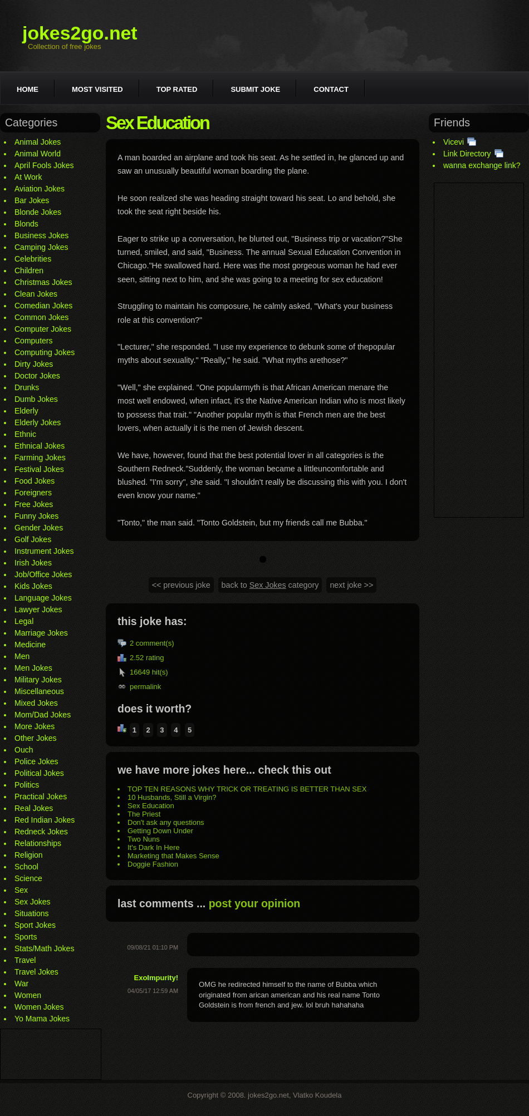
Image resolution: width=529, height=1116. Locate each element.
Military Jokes (38, 679)
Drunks (26, 387)
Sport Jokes (35, 925)
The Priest (144, 814)
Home (27, 89)
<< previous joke (181, 585)
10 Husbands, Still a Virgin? (172, 797)
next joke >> (351, 585)
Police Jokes (36, 761)
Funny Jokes (36, 516)
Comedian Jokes (43, 305)
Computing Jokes (44, 352)
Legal (23, 621)
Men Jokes (33, 667)
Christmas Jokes (43, 282)
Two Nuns (144, 839)
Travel (25, 960)
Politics (26, 784)
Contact (331, 89)
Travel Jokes (36, 971)
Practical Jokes (40, 796)
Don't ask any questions (166, 822)
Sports (25, 936)
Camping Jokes (41, 247)
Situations (31, 913)
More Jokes (34, 726)
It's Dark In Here (154, 847)
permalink (145, 686)
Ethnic (25, 434)
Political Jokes (39, 773)
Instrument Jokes (44, 551)
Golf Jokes (32, 539)
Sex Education (151, 806)
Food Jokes (34, 480)
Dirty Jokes (33, 364)
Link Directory (467, 153)
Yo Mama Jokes (42, 1018)
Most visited (97, 89)
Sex (21, 890)
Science (28, 878)
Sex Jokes (32, 901)
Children (28, 270)
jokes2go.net (80, 32)
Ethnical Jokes (39, 445)
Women (27, 995)
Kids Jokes (33, 586)
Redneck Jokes (41, 831)
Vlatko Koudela (317, 1095)
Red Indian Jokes (44, 819)
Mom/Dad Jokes (42, 714)
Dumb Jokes (36, 399)
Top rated (177, 89)
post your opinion (255, 903)
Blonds (26, 223)
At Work (28, 177)
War (21, 983)
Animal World (37, 153)
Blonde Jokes (37, 212)
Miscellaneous (39, 691)
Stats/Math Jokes (44, 948)
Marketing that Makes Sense (173, 856)
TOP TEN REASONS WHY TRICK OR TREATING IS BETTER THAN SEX (247, 789)
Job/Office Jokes (43, 574)
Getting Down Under (160, 831)
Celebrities (32, 258)
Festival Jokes (39, 469)
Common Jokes (41, 317)
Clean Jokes (35, 293)
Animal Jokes (37, 141)
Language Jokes (43, 597)
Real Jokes (33, 808)
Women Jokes (38, 1006)
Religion (28, 854)
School (26, 866)
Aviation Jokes (39, 188)
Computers (33, 340)
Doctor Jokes (37, 375)
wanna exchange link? (482, 165)
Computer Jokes (42, 329)
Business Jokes (41, 235)
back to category (270, 585)
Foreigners (33, 492)
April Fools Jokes (44, 165)
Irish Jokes (33, 562)
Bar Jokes (31, 200)
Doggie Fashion (153, 864)
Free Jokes (33, 504)
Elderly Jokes (37, 422)
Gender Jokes (38, 527)
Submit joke (255, 89)
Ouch (23, 749)
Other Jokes (35, 738)
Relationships (37, 843)
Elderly (26, 410)
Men (22, 656)
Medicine (30, 644)
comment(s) (155, 643)
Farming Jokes (40, 457)
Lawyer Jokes (38, 609)
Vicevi (453, 141)
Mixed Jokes (36, 703)
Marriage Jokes (41, 632)
